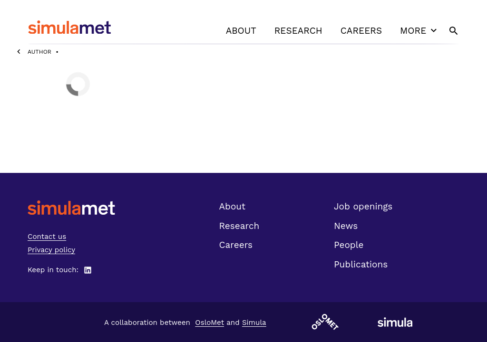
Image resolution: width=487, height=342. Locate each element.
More (419, 30)
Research (298, 30)
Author (39, 52)
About (241, 30)
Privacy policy (51, 250)
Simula (254, 322)
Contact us (47, 236)
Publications (361, 264)
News (346, 225)
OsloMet (209, 322)
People (348, 244)
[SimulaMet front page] (71, 207)
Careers (361, 30)
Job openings (363, 206)
